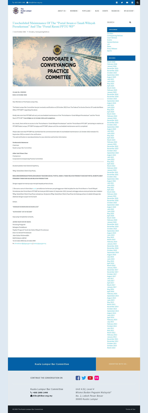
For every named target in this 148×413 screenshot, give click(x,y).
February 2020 (112, 220)
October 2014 (112, 309)
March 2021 (111, 192)
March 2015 (111, 304)
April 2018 (110, 263)
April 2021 (110, 190)
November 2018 (112, 248)
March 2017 (111, 285)
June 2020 (110, 211)
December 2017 (112, 270)
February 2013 (112, 324)
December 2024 (112, 94)
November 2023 (112, 122)
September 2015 (113, 296)
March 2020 (111, 218)
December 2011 (112, 339)
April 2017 (110, 283)
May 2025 (110, 83)
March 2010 (111, 348)
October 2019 (112, 229)
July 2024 (110, 105)
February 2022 (112, 168)
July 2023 (110, 131)
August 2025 (111, 77)
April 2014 (110, 317)
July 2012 (110, 328)
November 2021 (112, 174)
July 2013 (110, 322)
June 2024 (110, 107)
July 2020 (110, 209)
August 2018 (111, 255)
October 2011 (112, 343)
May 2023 (110, 135)
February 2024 (112, 116)
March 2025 (111, 88)
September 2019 (113, 231)
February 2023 (112, 142)
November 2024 (112, 96)
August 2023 (111, 129)
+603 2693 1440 (19, 2)
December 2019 (112, 224)
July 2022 (110, 157)
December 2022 (112, 146)
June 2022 (110, 159)
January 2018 (111, 268)
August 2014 (111, 313)
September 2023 (113, 127)
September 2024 (113, 101)
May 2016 (110, 289)
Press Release (112, 48)
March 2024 (111, 114)
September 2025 (113, 75)
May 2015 (110, 302)
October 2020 (112, 203)
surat (34, 188)
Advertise (118, 364)
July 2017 (110, 278)
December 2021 (112, 172)
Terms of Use (130, 409)
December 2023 (112, 120)
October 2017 (112, 274)
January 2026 (111, 66)
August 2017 (111, 276)
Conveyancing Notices (42, 32)
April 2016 (110, 291)
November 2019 (112, 226)
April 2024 (110, 112)
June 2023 (110, 133)
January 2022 (111, 170)
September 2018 (113, 252)
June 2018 (110, 259)
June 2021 (110, 185)
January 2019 (111, 244)
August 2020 (111, 207)
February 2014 (112, 319)
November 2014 (112, 306)
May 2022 (110, 161)
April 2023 (110, 138)
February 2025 (112, 90)
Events (109, 40)
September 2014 (113, 311)
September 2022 (113, 153)
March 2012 (111, 332)
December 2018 (112, 246)
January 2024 (111, 118)
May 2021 (110, 187)
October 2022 (112, 151)
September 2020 (113, 205)
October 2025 (112, 73)
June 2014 (110, 315)
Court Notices (112, 38)
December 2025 (112, 68)
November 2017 (112, 272)
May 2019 (110, 237)
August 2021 (111, 181)
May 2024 (110, 109)
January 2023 (111, 144)
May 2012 (110, 330)
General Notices (112, 42)
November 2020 (112, 200)
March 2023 (111, 140)
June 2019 (110, 235)
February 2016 (112, 293)
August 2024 (111, 103)
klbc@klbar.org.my (34, 2)
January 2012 (111, 337)
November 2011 (112, 341)
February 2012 (112, 335)
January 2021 (111, 196)
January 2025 (111, 92)
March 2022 (111, 166)
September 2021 (113, 179)
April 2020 (110, 216)
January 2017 (111, 287)
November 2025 (112, 70)
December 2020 (112, 198)
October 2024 (112, 99)
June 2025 (110, 81)
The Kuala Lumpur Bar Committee (30, 409)
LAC (108, 44)
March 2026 (111, 62)
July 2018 (110, 257)
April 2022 (110, 164)
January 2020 (111, 222)
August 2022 (111, 155)
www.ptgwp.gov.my (40, 243)
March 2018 (111, 265)
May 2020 (110, 213)
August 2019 (111, 233)
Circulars (31, 32)
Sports (109, 51)
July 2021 (110, 183)
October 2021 (112, 177)
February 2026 (112, 64)
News (109, 46)
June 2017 (110, 281)
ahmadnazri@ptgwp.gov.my (23, 243)
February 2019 (112, 242)
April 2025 (110, 86)
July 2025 (110, 79)
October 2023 (112, 125)
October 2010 (112, 345)
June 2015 (110, 300)
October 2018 (112, 250)
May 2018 (110, 261)
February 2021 (112, 194)
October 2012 (112, 326)
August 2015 (111, 298)
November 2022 (112, 148)
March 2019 (111, 239)
